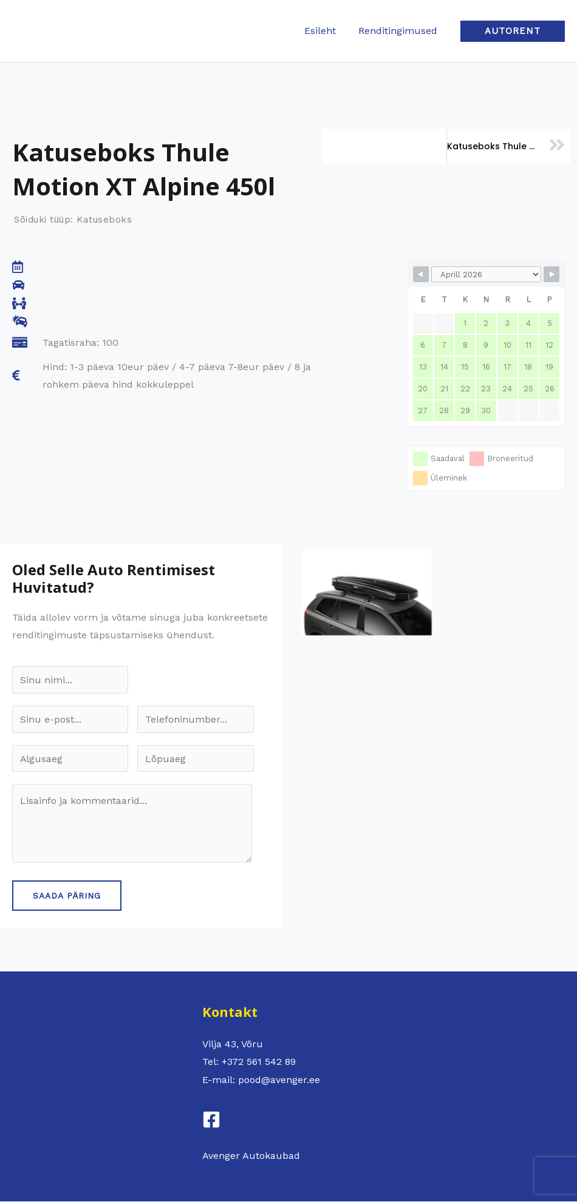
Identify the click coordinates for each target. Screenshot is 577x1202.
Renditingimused (399, 30)
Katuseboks (104, 219)
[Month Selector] (486, 274)
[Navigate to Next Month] (551, 274)
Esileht (324, 30)
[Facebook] (211, 1120)
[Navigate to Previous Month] (421, 274)
